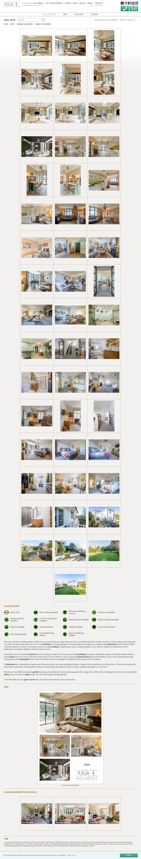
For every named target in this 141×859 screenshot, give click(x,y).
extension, (118, 842)
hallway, (73, 844)
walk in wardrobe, (76, 846)
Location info (11, 606)
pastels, (26, 846)
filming (34, 5)
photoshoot (27, 5)
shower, (50, 846)
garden (36, 672)
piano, (36, 846)
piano (12, 657)
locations (27, 3)
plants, (40, 846)
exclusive (79, 14)
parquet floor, (19, 846)
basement (111, 644)
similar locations (25, 24)
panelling (81, 654)
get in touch (29, 679)
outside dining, (9, 846)
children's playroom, (75, 842)
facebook (129, 3)
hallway (55, 647)
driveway (47, 644)
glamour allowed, (64, 844)
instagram (125, 3)
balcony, (10, 842)
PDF (6, 687)
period (32, 654)
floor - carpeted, (15, 844)
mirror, (106, 844)
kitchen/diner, (91, 844)
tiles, (68, 846)
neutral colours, (128, 844)
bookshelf (24, 659)
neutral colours (84, 657)
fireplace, (7, 844)
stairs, (55, 846)
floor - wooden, (34, 844)
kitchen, (83, 844)
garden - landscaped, (52, 844)
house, (78, 844)
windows (91, 846)
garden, (42, 844)
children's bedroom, (62, 842)
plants (7, 674)
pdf (12, 24)
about (90, 3)
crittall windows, (87, 842)
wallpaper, (85, 846)
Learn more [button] (71, 855)
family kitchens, (127, 842)
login (91, 5)
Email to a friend (43, 24)
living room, (100, 844)
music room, (118, 844)
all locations (49, 14)
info (6, 24)
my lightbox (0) (98, 5)
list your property (54, 3)
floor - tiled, (25, 844)
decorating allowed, (99, 842)
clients (67, 3)
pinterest (133, 3)
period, (31, 846)
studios (94, 14)
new (65, 14)
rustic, (45, 846)
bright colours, (50, 842)
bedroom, (34, 842)
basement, (16, 842)
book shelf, (41, 842)
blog (75, 3)
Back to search (127, 20)
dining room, (110, 842)
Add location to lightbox (107, 20)
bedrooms (11, 664)
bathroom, (27, 842)
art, (5, 842)
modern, (111, 844)
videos (82, 3)
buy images (38, 3)
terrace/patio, (61, 846)
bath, (22, 842)
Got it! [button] (129, 855)
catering (40, 5)
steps (27, 674)
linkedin (136, 3)
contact (99, 3)
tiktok (122, 3)
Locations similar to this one (20, 792)
